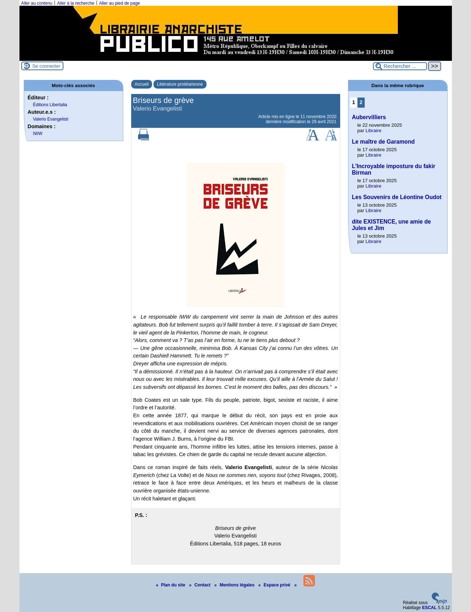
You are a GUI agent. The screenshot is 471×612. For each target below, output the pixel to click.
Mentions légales (235, 585)
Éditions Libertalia (50, 104)
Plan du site (171, 585)
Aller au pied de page (119, 3)
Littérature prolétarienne (180, 84)
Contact (200, 585)
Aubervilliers (369, 117)
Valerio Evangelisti (50, 119)
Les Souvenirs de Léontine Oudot (397, 197)
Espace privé (274, 585)
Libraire (373, 130)
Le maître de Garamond (383, 142)
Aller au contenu (37, 3)
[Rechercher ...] (400, 66)
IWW (38, 133)
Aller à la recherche (75, 3)
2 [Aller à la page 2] (361, 102)
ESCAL (429, 607)
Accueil (142, 84)
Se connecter (46, 66)
